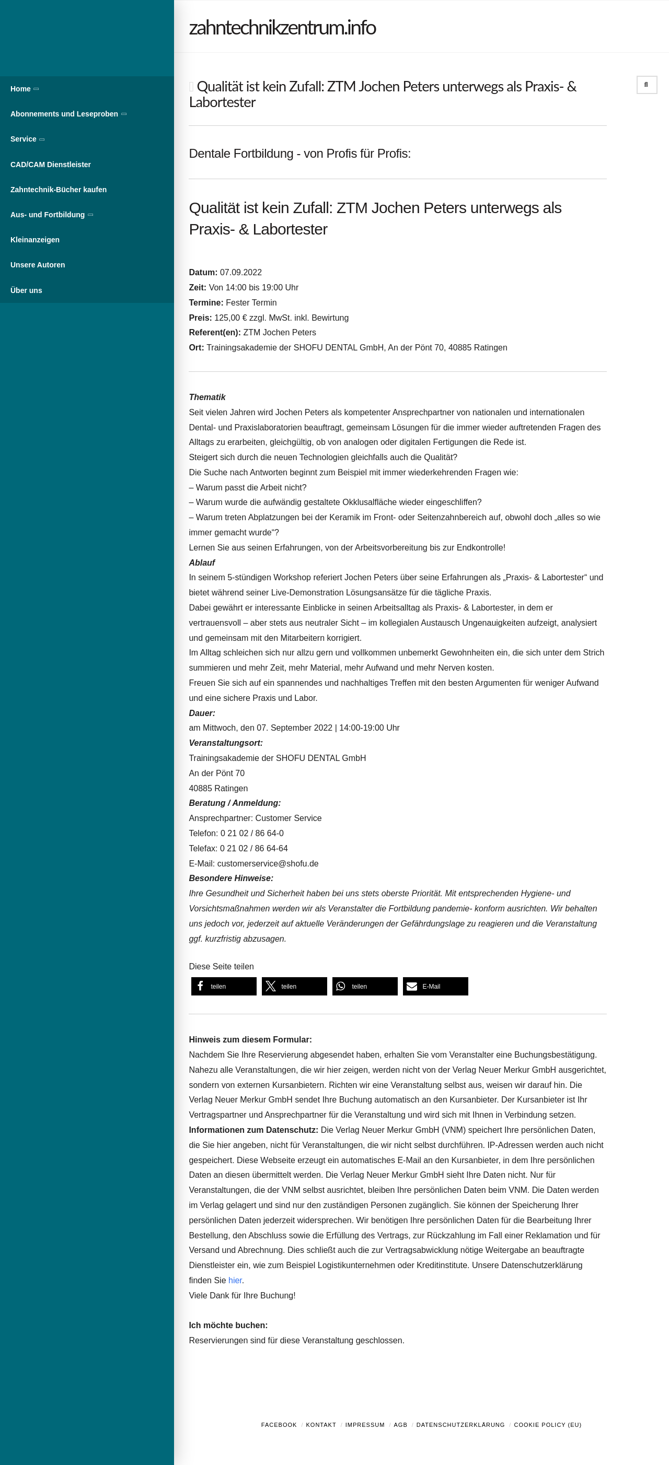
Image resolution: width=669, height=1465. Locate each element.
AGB (400, 1425)
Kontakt (321, 1425)
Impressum (365, 1425)
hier (235, 1280)
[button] (224, 986)
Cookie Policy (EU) (548, 1425)
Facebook (279, 1425)
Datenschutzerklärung (461, 1425)
